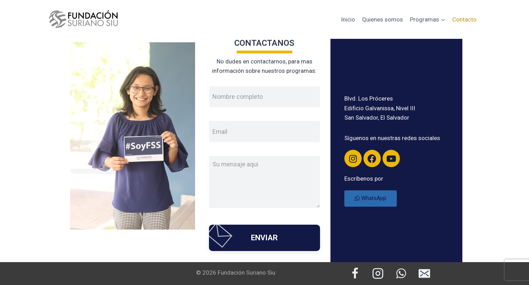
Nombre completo (237, 96)
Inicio (348, 19)
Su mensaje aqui (235, 164)
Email (219, 131)
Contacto (464, 19)
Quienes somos (382, 19)
